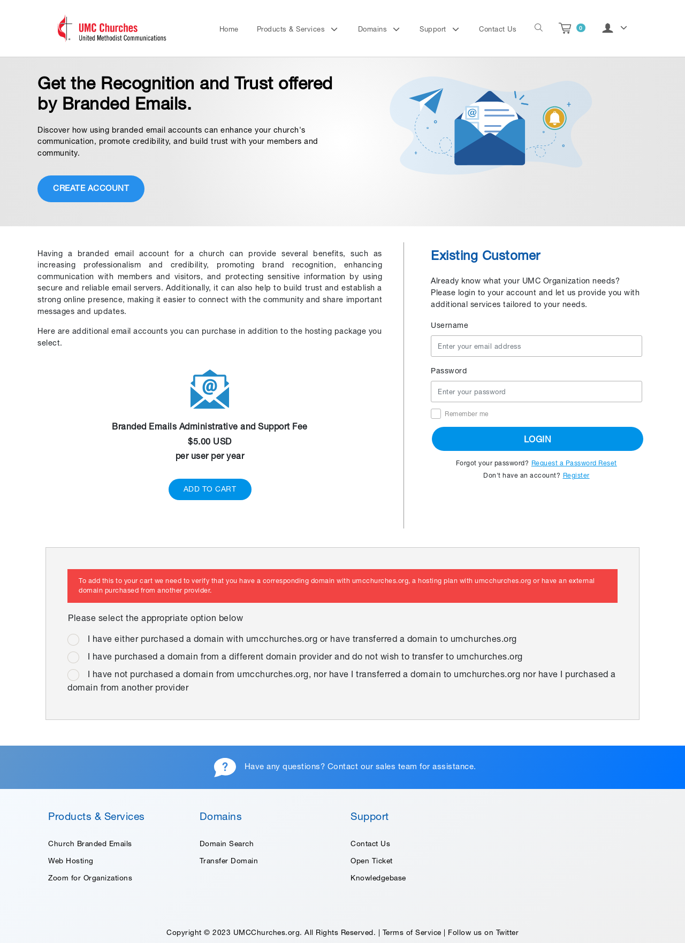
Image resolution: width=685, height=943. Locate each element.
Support (434, 29)
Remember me (467, 413)
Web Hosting (71, 860)
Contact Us (497, 29)
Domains (374, 29)
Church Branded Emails (90, 843)
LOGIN (538, 439)
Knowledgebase (378, 877)
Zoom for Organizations (90, 877)
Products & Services (292, 29)
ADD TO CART (210, 489)
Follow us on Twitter (483, 932)
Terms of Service (412, 932)
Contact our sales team (372, 766)
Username (449, 325)
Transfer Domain (229, 860)
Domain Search (227, 843)
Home (229, 29)
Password (449, 370)
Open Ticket (372, 860)
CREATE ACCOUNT (91, 188)
